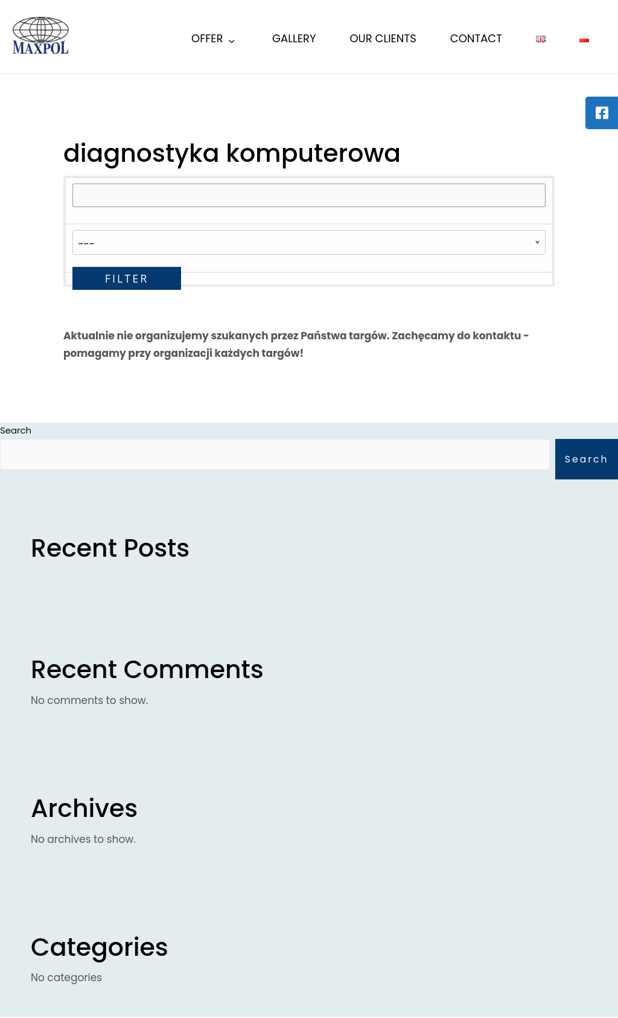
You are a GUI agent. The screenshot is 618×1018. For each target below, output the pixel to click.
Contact (476, 38)
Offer (214, 40)
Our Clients (382, 38)
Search (586, 460)
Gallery (294, 38)
